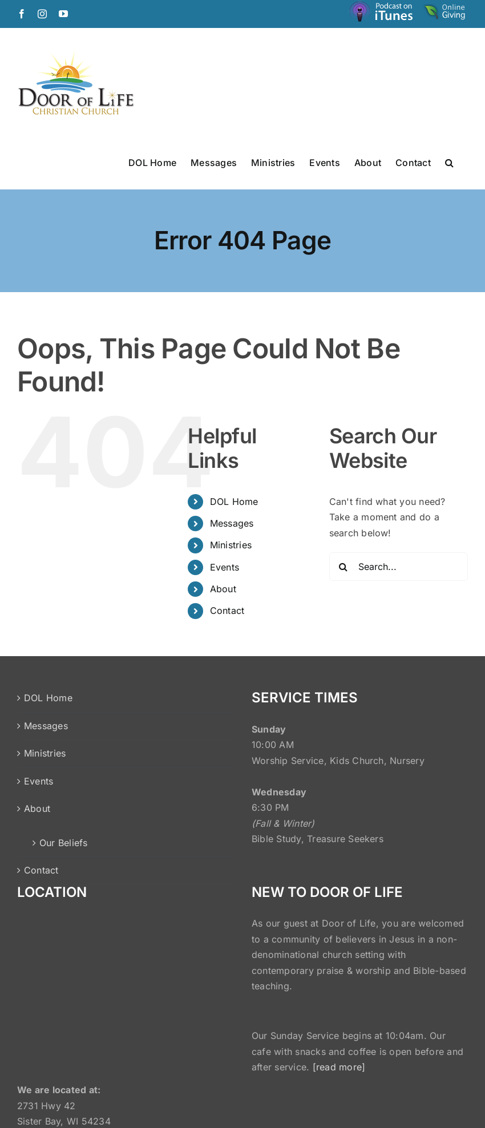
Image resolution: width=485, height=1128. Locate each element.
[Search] (343, 566)
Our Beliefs (63, 842)
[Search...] (398, 566)
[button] (449, 162)
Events (224, 567)
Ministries (231, 545)
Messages (232, 523)
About (223, 589)
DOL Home (234, 501)
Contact (227, 610)
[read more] (339, 1067)
